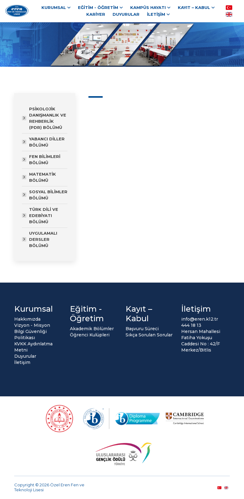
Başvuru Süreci (142, 328)
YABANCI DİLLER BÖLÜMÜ (47, 141)
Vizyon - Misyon (32, 325)
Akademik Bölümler (92, 328)
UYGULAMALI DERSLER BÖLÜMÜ (43, 239)
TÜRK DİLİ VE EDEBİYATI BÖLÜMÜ (43, 215)
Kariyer (95, 14)
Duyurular (126, 14)
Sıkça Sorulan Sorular (149, 335)
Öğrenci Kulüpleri (89, 335)
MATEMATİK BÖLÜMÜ (42, 177)
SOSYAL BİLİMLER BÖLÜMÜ (48, 194)
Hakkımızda (27, 319)
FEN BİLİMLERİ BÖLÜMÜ (44, 159)
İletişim (156, 14)
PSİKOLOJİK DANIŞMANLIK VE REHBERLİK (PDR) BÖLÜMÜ (47, 118)
